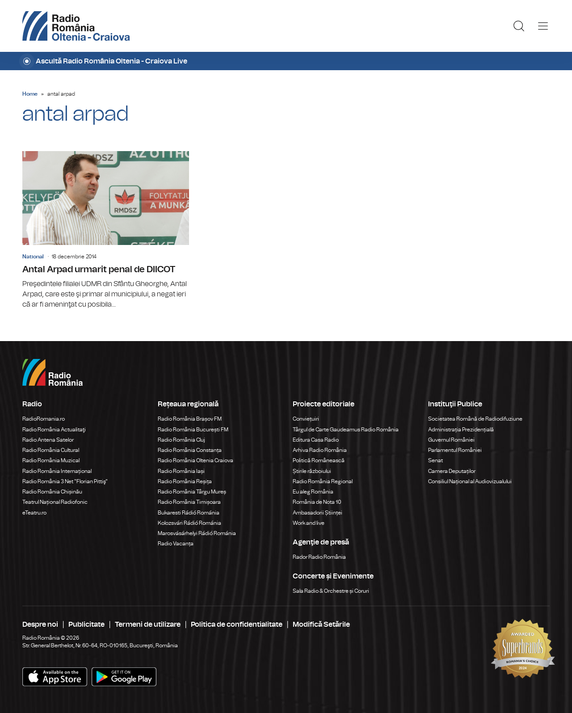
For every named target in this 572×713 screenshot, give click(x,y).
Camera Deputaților (451, 471)
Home (30, 94)
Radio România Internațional (57, 471)
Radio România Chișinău (52, 491)
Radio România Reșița (185, 481)
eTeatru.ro (34, 512)
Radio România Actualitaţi (54, 429)
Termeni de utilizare (148, 624)
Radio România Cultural (50, 450)
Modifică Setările (321, 624)
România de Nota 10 (317, 502)
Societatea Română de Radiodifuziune (475, 419)
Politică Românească (319, 460)
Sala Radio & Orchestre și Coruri (331, 591)
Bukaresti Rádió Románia (188, 512)
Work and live (308, 523)
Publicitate (86, 624)
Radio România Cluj (181, 440)
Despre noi (40, 624)
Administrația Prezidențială (461, 429)
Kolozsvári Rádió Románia (189, 523)
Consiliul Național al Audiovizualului (470, 481)
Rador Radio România (319, 557)
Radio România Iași (181, 471)
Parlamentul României (455, 450)
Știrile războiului (312, 471)
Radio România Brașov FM (190, 419)
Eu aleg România (313, 491)
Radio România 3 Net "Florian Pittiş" (65, 481)
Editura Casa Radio (316, 440)
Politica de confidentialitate (236, 624)
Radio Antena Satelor (48, 440)
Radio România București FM (193, 429)
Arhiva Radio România (320, 450)
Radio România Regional (323, 481)
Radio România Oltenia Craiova (195, 460)
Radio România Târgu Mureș (192, 491)
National (33, 256)
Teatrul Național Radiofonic (55, 502)
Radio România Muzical (51, 460)
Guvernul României (451, 440)
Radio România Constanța (190, 450)
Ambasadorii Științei (317, 512)
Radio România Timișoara (189, 502)
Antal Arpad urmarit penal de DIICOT (105, 230)
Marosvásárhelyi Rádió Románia (197, 533)
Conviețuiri (306, 419)
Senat (435, 460)
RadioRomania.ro (43, 419)
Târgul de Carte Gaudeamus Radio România (346, 429)
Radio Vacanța (175, 543)
